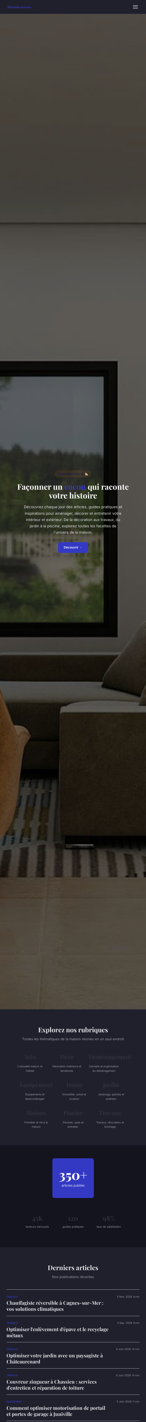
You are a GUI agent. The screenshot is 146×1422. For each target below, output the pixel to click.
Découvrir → (73, 547)
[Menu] (135, 7)
